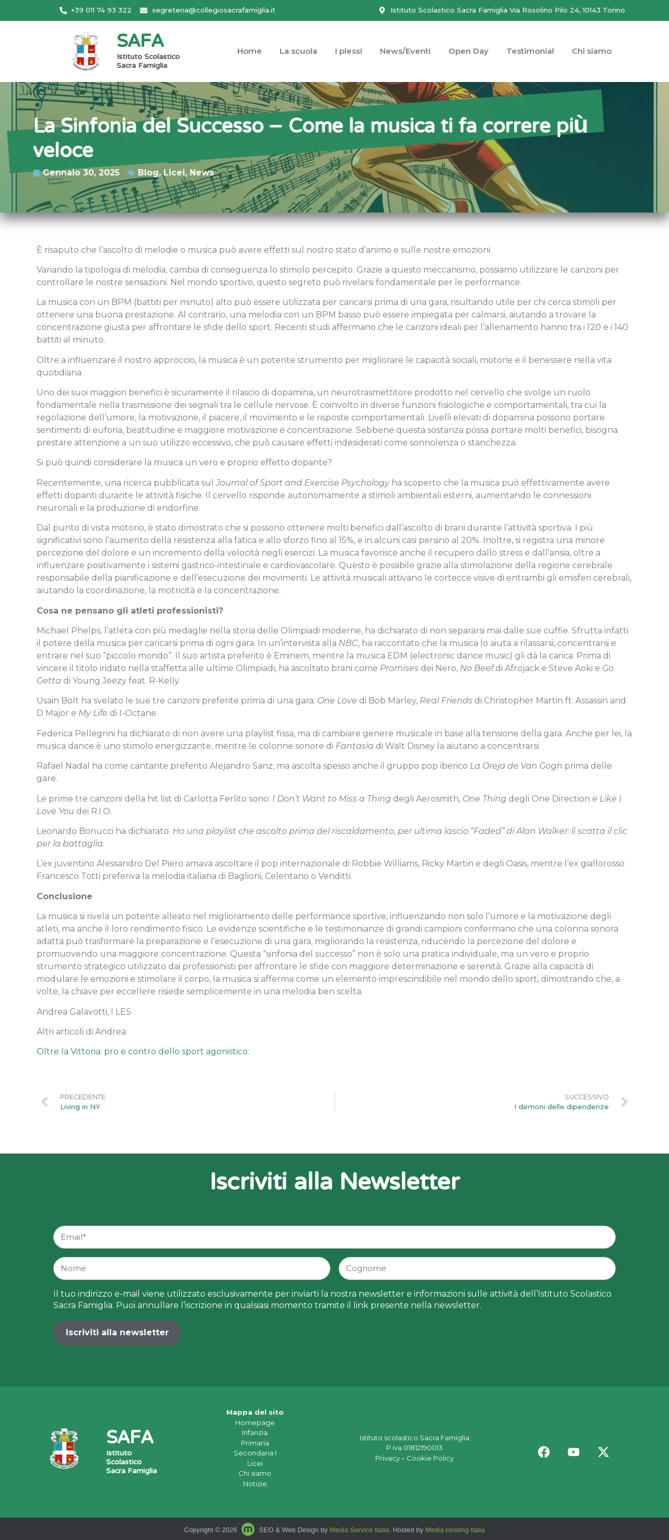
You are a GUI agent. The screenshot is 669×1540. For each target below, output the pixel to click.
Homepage (255, 1422)
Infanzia (255, 1432)
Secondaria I (255, 1453)
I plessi (348, 51)
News (142, 173)
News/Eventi (405, 51)
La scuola (298, 51)
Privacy (387, 1458)
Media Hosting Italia (455, 1530)
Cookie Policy (430, 1458)
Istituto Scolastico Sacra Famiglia (148, 62)
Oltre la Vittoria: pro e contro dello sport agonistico (142, 1051)
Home (249, 51)
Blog (88, 173)
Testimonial (530, 51)
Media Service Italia (359, 1530)
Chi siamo (592, 51)
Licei (114, 173)
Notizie (255, 1483)
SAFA (140, 42)
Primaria (255, 1443)
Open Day (468, 51)
